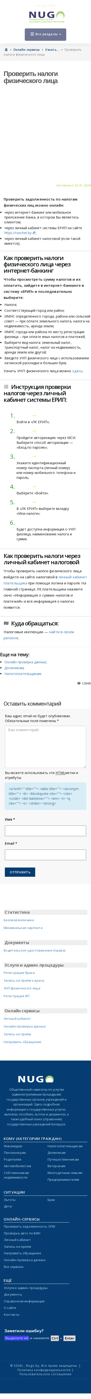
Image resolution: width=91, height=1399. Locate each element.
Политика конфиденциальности (44, 1370)
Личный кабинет (17, 1018)
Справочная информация (24, 1301)
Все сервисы (14, 1266)
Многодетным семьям (65, 1173)
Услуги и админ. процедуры (26, 1288)
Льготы (10, 1199)
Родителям (12, 1159)
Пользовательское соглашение (46, 1374)
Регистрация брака (19, 972)
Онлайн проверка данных (25, 662)
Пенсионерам (15, 1152)
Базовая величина (19, 920)
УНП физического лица (22, 988)
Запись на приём (17, 1034)
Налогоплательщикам (22, 673)
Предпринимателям (63, 1179)
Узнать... (52, 50)
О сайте (10, 1308)
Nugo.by (32, 1366)
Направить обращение (22, 1042)
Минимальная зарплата (23, 928)
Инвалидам (13, 1146)
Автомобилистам (17, 1166)
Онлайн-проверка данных (25, 1026)
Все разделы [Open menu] (45, 34)
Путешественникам (63, 1159)
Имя (10, 819)
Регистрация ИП (16, 996)
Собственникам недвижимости (16, 1175)
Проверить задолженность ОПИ (29, 1226)
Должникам (14, 668)
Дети (8, 1206)
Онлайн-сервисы (26, 50)
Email (11, 843)
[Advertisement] (45, 135)
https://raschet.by (20, 232)
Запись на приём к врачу (24, 980)
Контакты (12, 1314)
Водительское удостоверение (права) (34, 950)
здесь (77, 370)
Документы (13, 1294)
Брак (51, 1199)
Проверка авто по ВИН (22, 1233)
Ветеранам (57, 1166)
